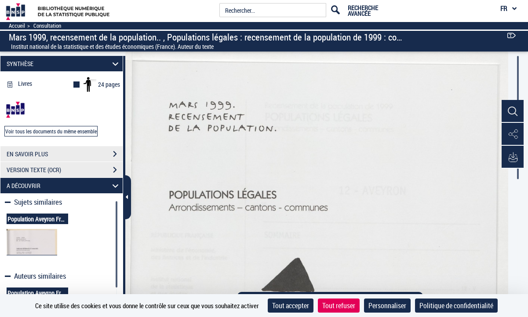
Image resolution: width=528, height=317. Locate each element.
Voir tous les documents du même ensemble (51, 131)
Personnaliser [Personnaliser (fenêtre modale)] (387, 305)
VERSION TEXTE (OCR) (65, 170)
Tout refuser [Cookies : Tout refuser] (338, 305)
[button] (513, 111)
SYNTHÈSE (64, 63)
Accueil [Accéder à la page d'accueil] (17, 25)
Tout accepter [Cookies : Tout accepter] (290, 305)
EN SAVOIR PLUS (65, 154)
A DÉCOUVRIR (64, 185)
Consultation (47, 25)
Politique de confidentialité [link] (456, 305)
